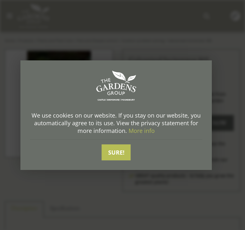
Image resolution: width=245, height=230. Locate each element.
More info (142, 130)
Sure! (116, 152)
